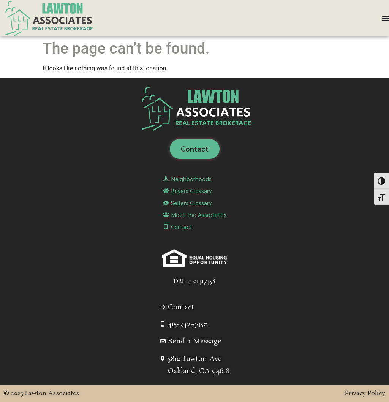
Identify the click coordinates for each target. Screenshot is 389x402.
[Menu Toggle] (385, 18)
